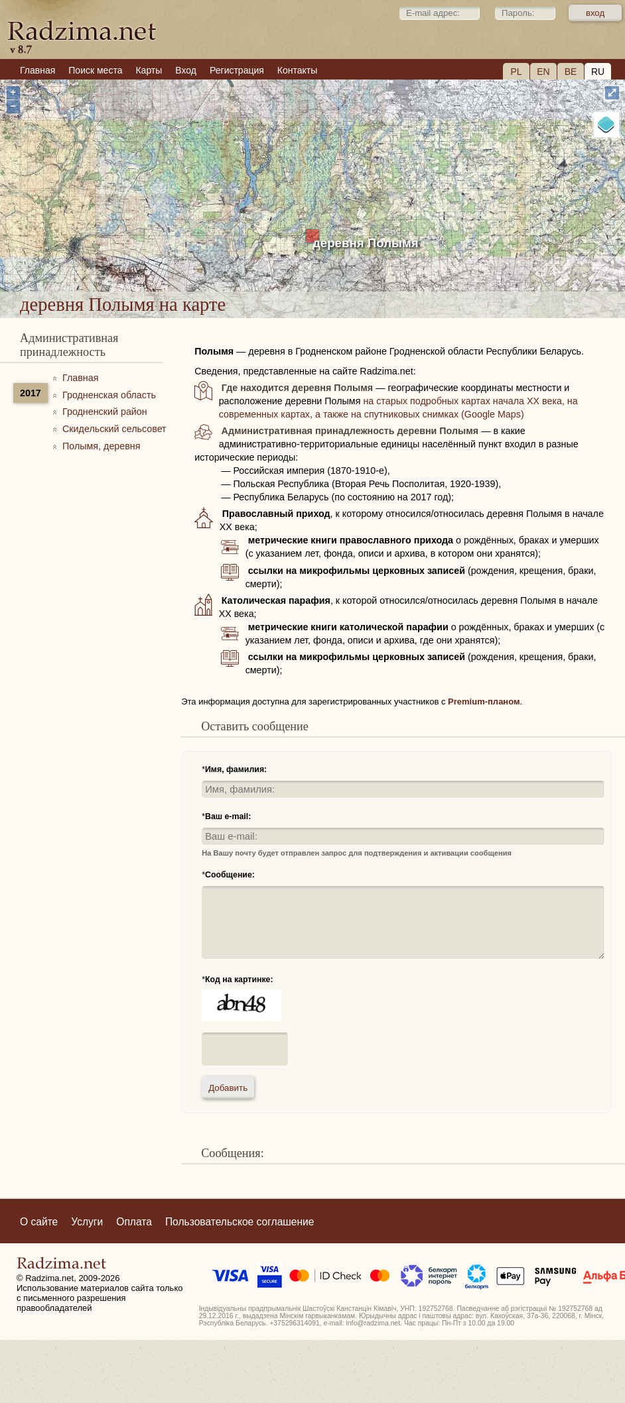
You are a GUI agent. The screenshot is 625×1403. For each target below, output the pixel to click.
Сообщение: (230, 874)
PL (515, 71)
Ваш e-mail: (228, 816)
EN (543, 71)
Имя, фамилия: (236, 769)
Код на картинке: (239, 979)
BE (571, 71)
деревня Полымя (365, 243)
